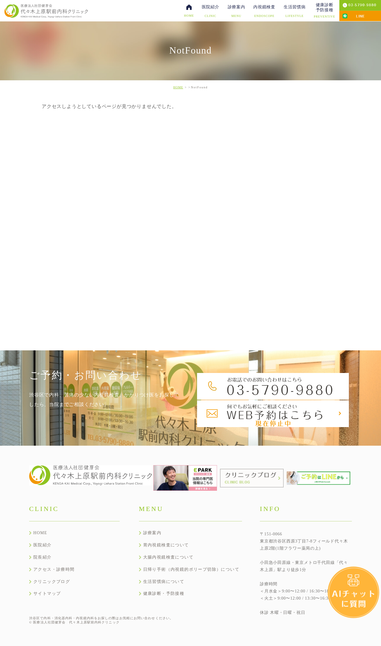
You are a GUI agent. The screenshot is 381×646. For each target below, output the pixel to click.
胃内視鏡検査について (166, 545)
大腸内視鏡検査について (168, 557)
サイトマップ (47, 593)
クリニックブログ (51, 581)
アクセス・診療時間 (54, 569)
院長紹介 (42, 557)
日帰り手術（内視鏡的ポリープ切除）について (191, 569)
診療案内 (152, 533)
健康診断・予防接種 (164, 593)
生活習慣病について (164, 581)
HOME (178, 87)
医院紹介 (42, 545)
